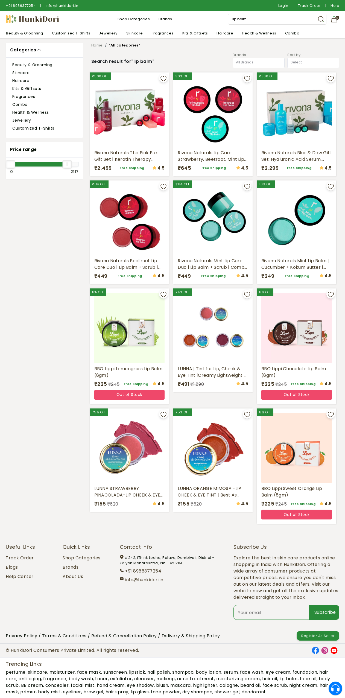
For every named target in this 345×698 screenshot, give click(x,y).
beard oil (250, 685)
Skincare (134, 33)
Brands (165, 19)
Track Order (309, 5)
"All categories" (124, 45)
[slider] (10, 164)
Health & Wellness (259, 33)
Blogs (12, 567)
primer (28, 692)
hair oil (269, 679)
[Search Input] (277, 19)
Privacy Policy (21, 636)
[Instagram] (325, 650)
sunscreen (115, 672)
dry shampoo (197, 692)
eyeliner (72, 692)
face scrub (274, 685)
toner (101, 679)
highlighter (205, 685)
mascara (180, 685)
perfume (16, 672)
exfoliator (121, 679)
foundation (305, 672)
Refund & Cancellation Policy (124, 636)
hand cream (111, 685)
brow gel (93, 692)
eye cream (278, 672)
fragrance (54, 679)
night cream (303, 685)
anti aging (30, 679)
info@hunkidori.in (62, 5)
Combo (292, 33)
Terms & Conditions (64, 636)
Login (283, 5)
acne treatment (195, 679)
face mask (89, 672)
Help (335, 5)
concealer (57, 685)
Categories (23, 50)
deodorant (254, 692)
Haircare (225, 33)
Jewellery (108, 33)
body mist (49, 692)
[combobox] (259, 63)
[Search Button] (321, 19)
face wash (252, 672)
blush (162, 685)
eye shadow (140, 685)
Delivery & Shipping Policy (191, 636)
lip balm (288, 679)
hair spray (117, 692)
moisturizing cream (238, 679)
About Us (73, 576)
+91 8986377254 (21, 5)
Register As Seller (318, 635)
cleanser (144, 679)
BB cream (32, 685)
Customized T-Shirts (71, 33)
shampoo (183, 672)
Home (97, 45)
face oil (308, 679)
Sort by (294, 54)
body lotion (208, 672)
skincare (37, 672)
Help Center (20, 576)
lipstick (137, 672)
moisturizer (62, 672)
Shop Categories (134, 19)
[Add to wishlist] (163, 78)
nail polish (158, 672)
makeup (165, 679)
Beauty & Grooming (24, 33)
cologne (229, 685)
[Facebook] (315, 650)
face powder (165, 692)
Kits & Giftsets (195, 33)
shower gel (227, 692)
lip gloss (140, 692)
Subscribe (325, 612)
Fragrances (163, 33)
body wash (81, 679)
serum (231, 672)
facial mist (83, 685)
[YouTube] (334, 650)
